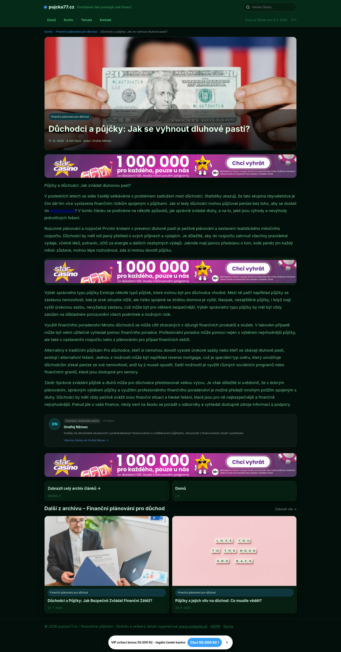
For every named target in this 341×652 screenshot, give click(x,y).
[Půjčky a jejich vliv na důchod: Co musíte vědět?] (234, 564)
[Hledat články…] (273, 7)
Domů (51, 20)
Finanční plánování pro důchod (76, 31)
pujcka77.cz (61, 7)
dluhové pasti (62, 210)
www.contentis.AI (193, 626)
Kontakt (105, 20)
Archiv (68, 20)
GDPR (215, 626)
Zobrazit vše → (286, 509)
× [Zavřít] (227, 642)
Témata (86, 20)
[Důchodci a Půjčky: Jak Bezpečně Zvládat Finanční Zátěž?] (107, 564)
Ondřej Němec (76, 427)
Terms (228, 626)
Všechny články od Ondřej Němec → (86, 440)
